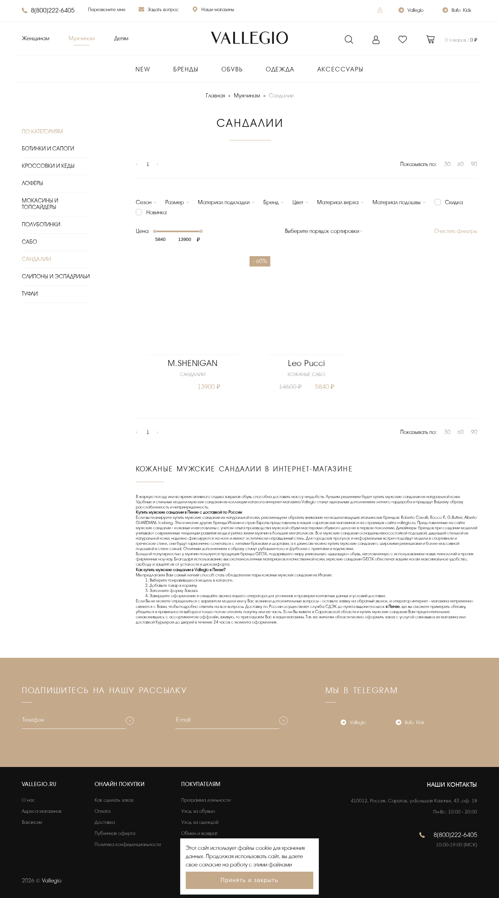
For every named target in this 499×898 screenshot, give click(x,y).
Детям (121, 38)
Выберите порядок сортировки (322, 231)
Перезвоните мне (106, 9)
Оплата (102, 811)
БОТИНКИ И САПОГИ (48, 149)
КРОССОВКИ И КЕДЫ (48, 166)
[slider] (154, 231)
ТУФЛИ (30, 294)
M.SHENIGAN (192, 363)
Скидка (454, 202)
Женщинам (35, 38)
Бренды (186, 69)
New (142, 69)
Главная (215, 96)
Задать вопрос (159, 10)
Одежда (280, 69)
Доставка (105, 822)
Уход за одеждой (199, 822)
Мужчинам (82, 38)
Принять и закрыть (250, 880)
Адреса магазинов (41, 811)
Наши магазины (213, 10)
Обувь (232, 69)
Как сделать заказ (114, 800)
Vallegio (411, 11)
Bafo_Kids (457, 11)
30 (447, 164)
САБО (29, 242)
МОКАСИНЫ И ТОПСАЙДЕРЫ (40, 204)
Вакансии (32, 822)
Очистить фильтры (455, 231)
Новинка (156, 212)
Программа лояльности (205, 800)
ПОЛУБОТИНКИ (41, 224)
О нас (28, 800)
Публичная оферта (115, 833)
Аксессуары (340, 69)
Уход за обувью (198, 811)
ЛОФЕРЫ (32, 183)
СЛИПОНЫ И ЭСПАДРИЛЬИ (56, 276)
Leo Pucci (306, 363)
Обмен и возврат (199, 833)
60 (460, 164)
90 (474, 164)
